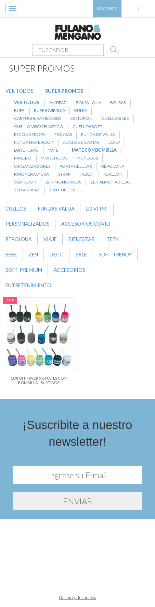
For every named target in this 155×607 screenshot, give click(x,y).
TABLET (87, 174)
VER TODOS (19, 91)
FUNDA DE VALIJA (98, 134)
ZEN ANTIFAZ (27, 189)
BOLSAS (118, 102)
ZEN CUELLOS (62, 189)
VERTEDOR (25, 182)
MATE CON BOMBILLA (94, 150)
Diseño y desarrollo (77, 597)
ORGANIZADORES (32, 166)
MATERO (22, 158)
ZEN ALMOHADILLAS (110, 182)
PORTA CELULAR (76, 166)
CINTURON (81, 118)
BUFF (19, 110)
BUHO (80, 110)
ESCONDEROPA (29, 134)
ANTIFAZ (58, 102)
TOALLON (112, 174)
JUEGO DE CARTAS (81, 142)
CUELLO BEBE (115, 118)
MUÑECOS (87, 158)
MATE (53, 150)
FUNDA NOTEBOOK (33, 142)
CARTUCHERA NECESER (37, 118)
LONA (114, 142)
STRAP (64, 174)
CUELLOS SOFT (87, 126)
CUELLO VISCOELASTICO (38, 126)
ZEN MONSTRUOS (63, 182)
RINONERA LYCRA (31, 174)
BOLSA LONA (88, 102)
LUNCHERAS (26, 150)
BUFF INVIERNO (49, 110)
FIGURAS (63, 134)
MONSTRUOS (54, 158)
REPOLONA (112, 166)
